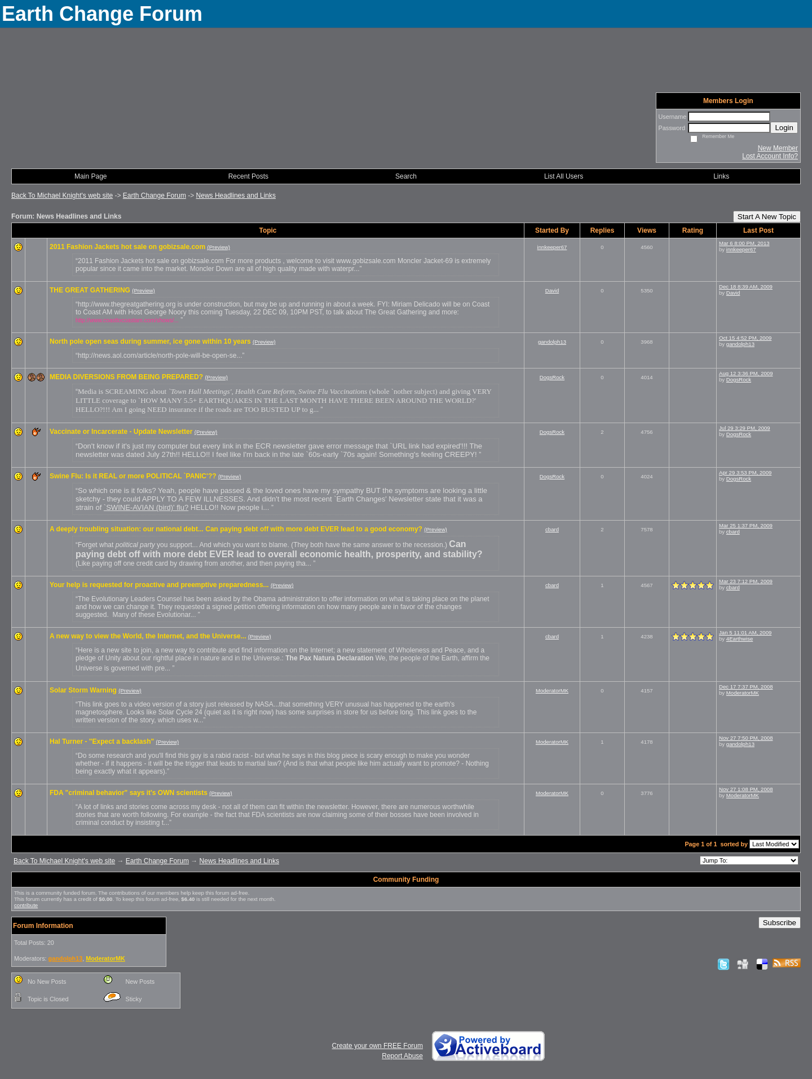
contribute (26, 905)
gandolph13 (552, 342)
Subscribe (779, 922)
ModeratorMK (552, 690)
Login (784, 127)
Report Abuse (402, 1056)
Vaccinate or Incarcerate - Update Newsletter (121, 432)
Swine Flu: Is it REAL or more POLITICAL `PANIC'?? (133, 476)
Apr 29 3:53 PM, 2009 (745, 472)
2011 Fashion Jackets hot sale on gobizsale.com (127, 247)
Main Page (90, 176)
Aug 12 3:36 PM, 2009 (746, 373)
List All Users (563, 176)
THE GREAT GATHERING (90, 290)
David (552, 290)
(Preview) (218, 247)
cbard (552, 529)
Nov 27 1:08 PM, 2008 (746, 789)
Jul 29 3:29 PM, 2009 (744, 428)
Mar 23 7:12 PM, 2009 (746, 581)
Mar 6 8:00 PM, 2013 (744, 243)
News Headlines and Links (236, 195)
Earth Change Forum (154, 195)
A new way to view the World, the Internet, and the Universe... (148, 636)
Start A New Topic (767, 216)
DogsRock (552, 377)
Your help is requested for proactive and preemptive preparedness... (159, 585)
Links (721, 176)
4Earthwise (739, 639)
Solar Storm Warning (83, 690)
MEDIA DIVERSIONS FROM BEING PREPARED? (126, 377)
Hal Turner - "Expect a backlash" (102, 741)
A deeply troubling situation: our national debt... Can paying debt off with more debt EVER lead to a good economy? (236, 529)
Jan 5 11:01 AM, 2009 (745, 632)
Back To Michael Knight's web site (62, 195)
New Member (778, 148)
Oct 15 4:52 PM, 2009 (745, 338)
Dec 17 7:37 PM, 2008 (746, 686)
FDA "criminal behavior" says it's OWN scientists (129, 793)
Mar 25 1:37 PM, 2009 (746, 525)
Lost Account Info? (770, 156)
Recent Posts (248, 176)
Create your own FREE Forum (377, 1046)
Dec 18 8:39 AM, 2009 (746, 286)
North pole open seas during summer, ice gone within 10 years (150, 341)
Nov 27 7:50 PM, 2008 (746, 738)
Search (406, 176)
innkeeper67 (552, 247)
